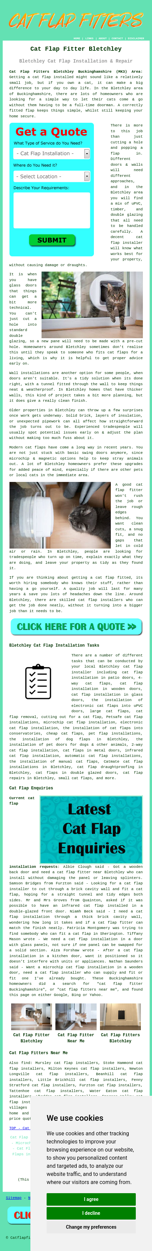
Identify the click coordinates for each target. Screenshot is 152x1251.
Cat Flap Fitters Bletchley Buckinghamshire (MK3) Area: (76, 72)
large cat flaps (109, 711)
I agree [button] (91, 1199)
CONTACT (117, 38)
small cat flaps (75, 778)
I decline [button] (91, 1213)
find (25, 1063)
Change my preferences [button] (91, 1227)
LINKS (89, 38)
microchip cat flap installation (79, 722)
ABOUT (103, 38)
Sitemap (14, 1198)
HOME (77, 38)
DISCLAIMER (136, 38)
